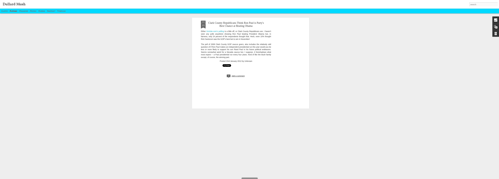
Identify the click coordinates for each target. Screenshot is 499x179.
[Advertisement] (285, 49)
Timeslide (61, 11)
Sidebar (41, 11)
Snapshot (51, 11)
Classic (4, 11)
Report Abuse (265, 177)
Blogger (257, 177)
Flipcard (13, 11)
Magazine (23, 11)
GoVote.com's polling (215, 18)
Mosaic (33, 11)
